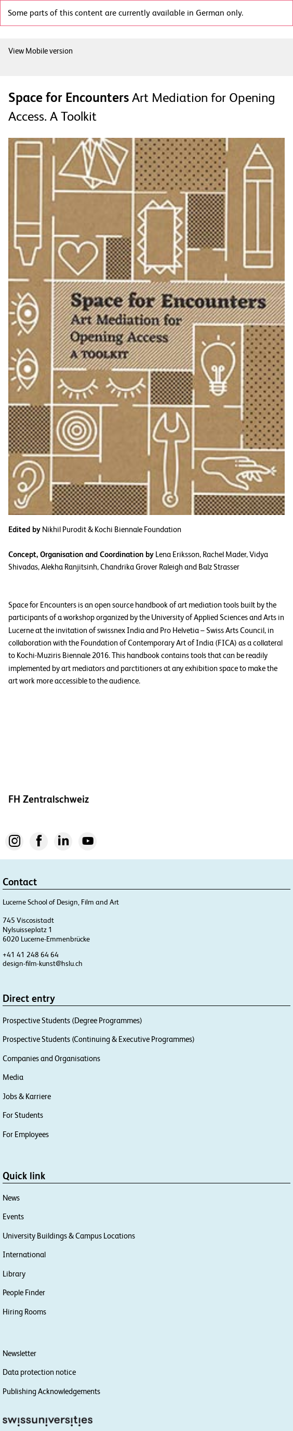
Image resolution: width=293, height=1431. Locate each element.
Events (13, 1216)
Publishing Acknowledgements (51, 1391)
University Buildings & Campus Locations (69, 1235)
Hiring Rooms (24, 1311)
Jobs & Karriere (27, 1096)
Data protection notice (39, 1372)
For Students (23, 1115)
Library (14, 1273)
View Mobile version (40, 50)
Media (13, 1077)
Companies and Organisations (51, 1058)
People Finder (24, 1292)
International (24, 1254)
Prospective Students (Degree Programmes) (72, 1020)
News (11, 1197)
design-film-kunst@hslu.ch (43, 963)
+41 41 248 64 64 (31, 954)
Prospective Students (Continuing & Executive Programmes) (99, 1039)
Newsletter (19, 1353)
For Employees (26, 1134)
